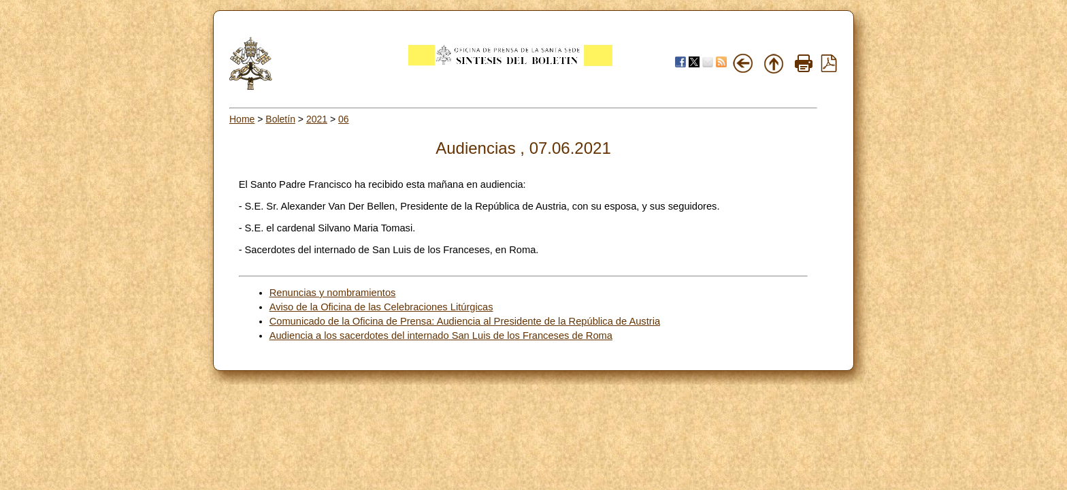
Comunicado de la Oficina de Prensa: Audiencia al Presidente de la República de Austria (464, 321)
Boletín (280, 119)
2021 (316, 119)
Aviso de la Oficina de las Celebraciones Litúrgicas (381, 306)
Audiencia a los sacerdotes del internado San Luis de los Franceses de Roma (440, 335)
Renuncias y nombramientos (332, 292)
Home (242, 119)
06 (343, 119)
